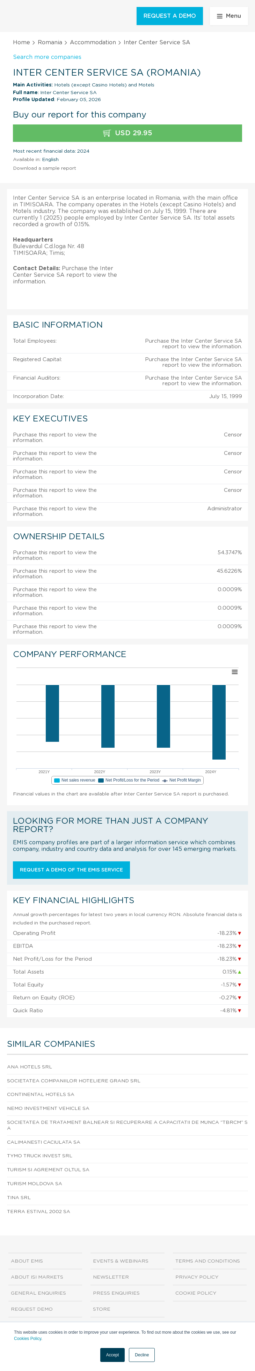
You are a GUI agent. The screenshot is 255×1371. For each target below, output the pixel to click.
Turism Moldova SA (34, 1183)
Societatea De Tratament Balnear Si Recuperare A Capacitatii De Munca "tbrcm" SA (127, 1125)
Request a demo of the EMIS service (71, 870)
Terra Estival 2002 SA (38, 1211)
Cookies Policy (27, 1338)
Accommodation (93, 42)
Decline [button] (142, 1355)
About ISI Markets (37, 1277)
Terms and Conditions (207, 1261)
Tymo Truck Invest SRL (39, 1155)
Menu (229, 16)
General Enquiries (38, 1293)
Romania (50, 42)
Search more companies (47, 57)
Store (101, 1309)
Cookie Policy (195, 1293)
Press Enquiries (116, 1293)
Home (21, 42)
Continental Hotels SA (40, 1094)
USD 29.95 (127, 133)
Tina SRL (19, 1197)
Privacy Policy (196, 1277)
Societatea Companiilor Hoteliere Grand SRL (73, 1081)
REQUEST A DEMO (170, 16)
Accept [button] (112, 1355)
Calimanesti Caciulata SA (43, 1142)
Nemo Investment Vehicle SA (48, 1108)
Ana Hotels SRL (29, 1067)
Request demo (32, 1309)
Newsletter (111, 1277)
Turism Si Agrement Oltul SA (48, 1169)
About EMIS (27, 1261)
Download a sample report (44, 168)
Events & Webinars (120, 1261)
